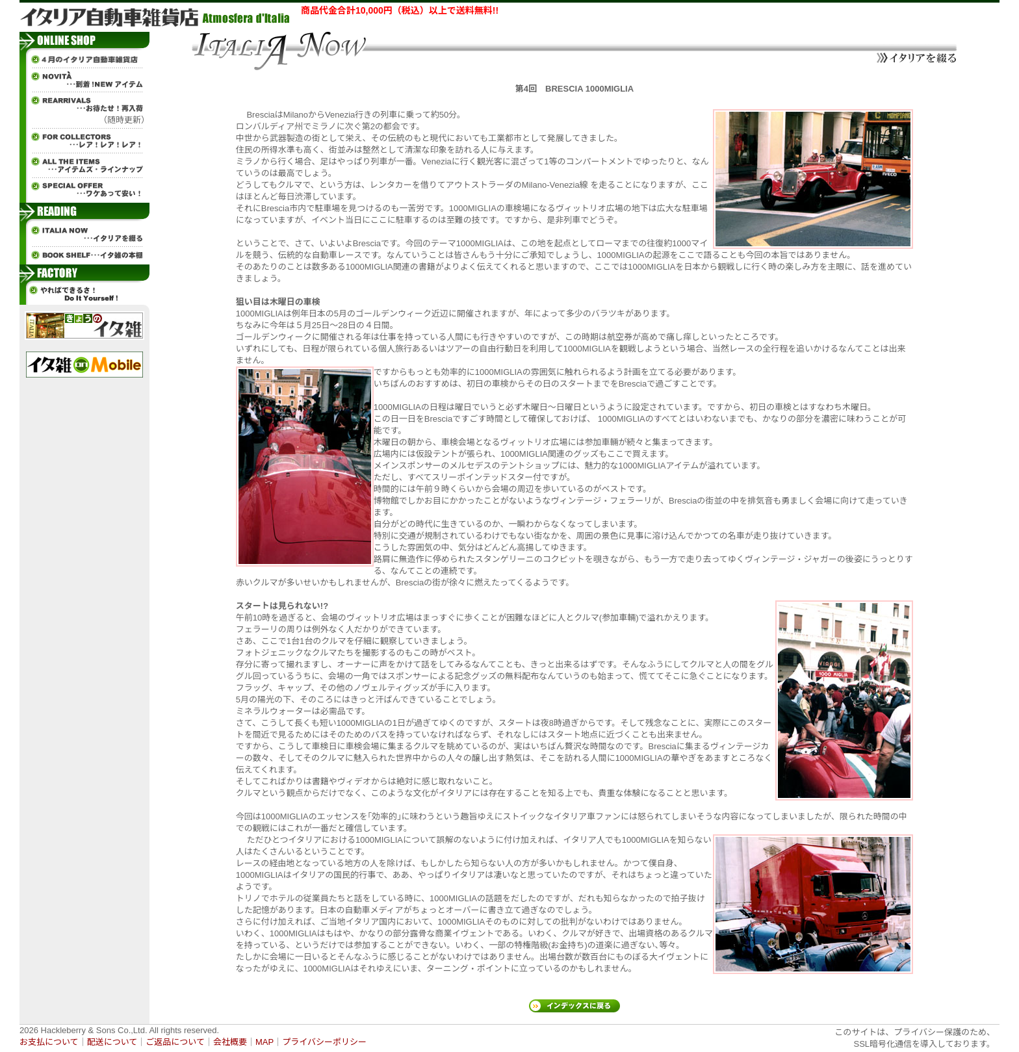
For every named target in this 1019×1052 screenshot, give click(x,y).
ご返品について (175, 1042)
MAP (264, 1042)
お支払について (49, 1042)
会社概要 (230, 1042)
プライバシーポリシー (324, 1042)
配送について (112, 1042)
